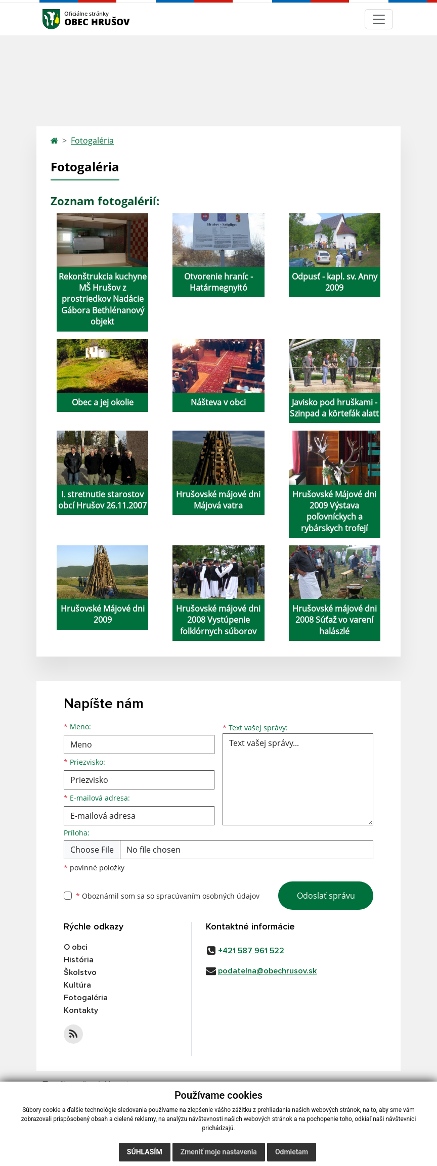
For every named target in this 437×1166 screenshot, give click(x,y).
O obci (76, 947)
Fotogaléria (92, 140)
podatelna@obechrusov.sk (267, 971)
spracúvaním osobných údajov (207, 896)
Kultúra (77, 985)
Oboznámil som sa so (167, 896)
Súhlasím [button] (144, 1152)
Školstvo (80, 972)
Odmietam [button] (291, 1152)
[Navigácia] (379, 19)
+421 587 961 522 (251, 951)
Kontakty (81, 1010)
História (79, 960)
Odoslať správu (326, 895)
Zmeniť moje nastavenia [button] (219, 1152)
